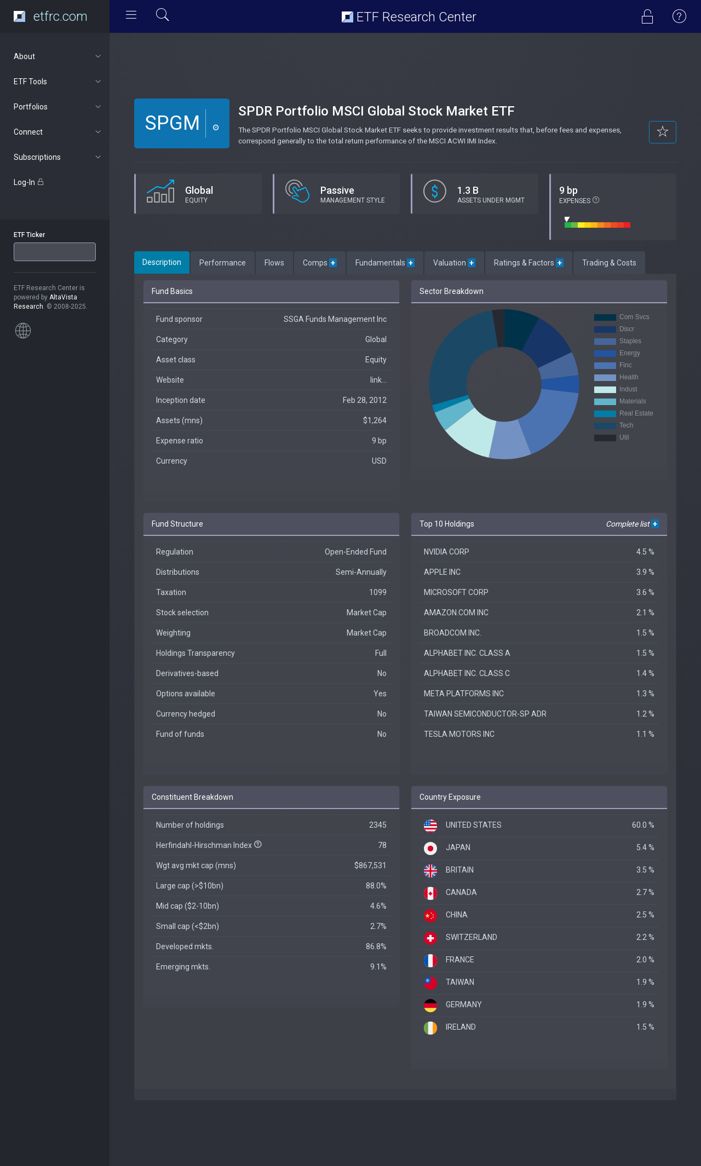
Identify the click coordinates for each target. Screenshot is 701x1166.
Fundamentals (385, 262)
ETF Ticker (29, 235)
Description (161, 262)
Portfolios (58, 106)
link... (378, 380)
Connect (58, 132)
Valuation (454, 262)
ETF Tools (58, 81)
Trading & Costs (609, 262)
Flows (274, 262)
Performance (222, 262)
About (58, 56)
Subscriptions (58, 157)
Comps (320, 262)
